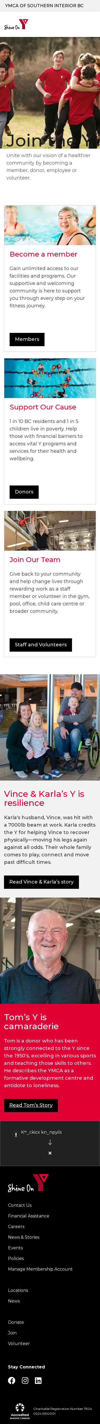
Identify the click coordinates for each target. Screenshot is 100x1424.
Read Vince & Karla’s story (41, 882)
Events (15, 1247)
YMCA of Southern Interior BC (44, 5)
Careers (16, 1226)
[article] (50, 1143)
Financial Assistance (28, 1215)
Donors (24, 492)
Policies (16, 1258)
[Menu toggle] (92, 22)
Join (12, 1332)
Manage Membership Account (40, 1269)
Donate (16, 1322)
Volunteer (19, 1343)
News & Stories (23, 1237)
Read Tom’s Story (31, 1105)
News (14, 1301)
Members (27, 339)
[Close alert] (50, 1153)
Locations (18, 1290)
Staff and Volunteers (41, 645)
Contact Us (19, 1205)
